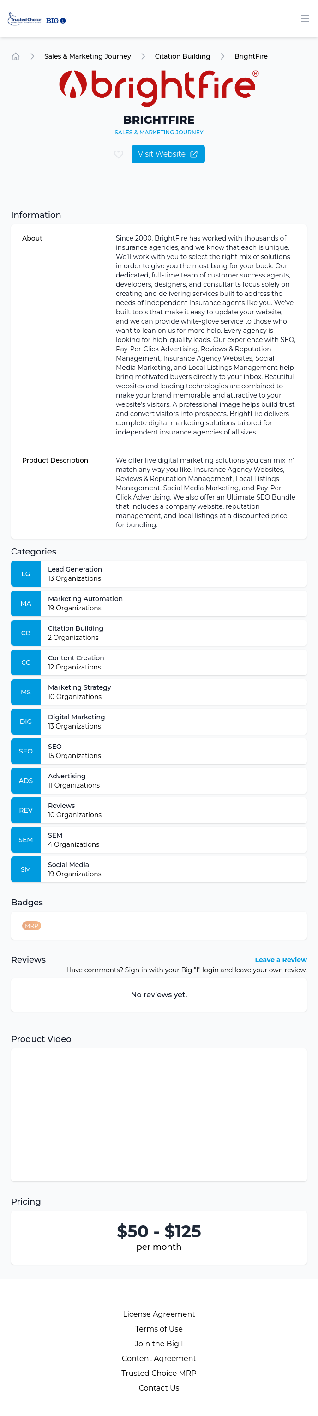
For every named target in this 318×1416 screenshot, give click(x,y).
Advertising (67, 776)
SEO (55, 746)
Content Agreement (159, 1358)
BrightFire (251, 56)
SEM (55, 835)
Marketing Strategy (79, 687)
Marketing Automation (85, 599)
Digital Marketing (76, 717)
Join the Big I (159, 1343)
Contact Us (159, 1388)
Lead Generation (75, 569)
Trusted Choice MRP (158, 1373)
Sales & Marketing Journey (87, 56)
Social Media (68, 865)
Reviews (61, 805)
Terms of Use (159, 1329)
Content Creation (76, 658)
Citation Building (182, 56)
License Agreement (159, 1314)
